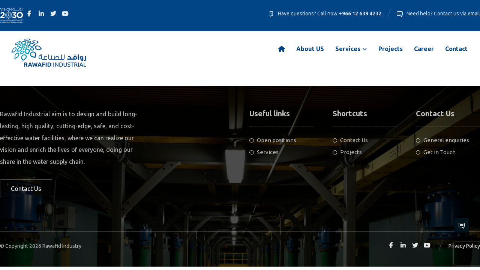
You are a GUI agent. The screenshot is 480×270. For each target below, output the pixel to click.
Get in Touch (436, 152)
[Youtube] (65, 14)
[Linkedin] (41, 14)
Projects (347, 152)
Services (264, 152)
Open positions (272, 140)
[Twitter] (53, 14)
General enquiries (442, 140)
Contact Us (350, 140)
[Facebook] (29, 14)
